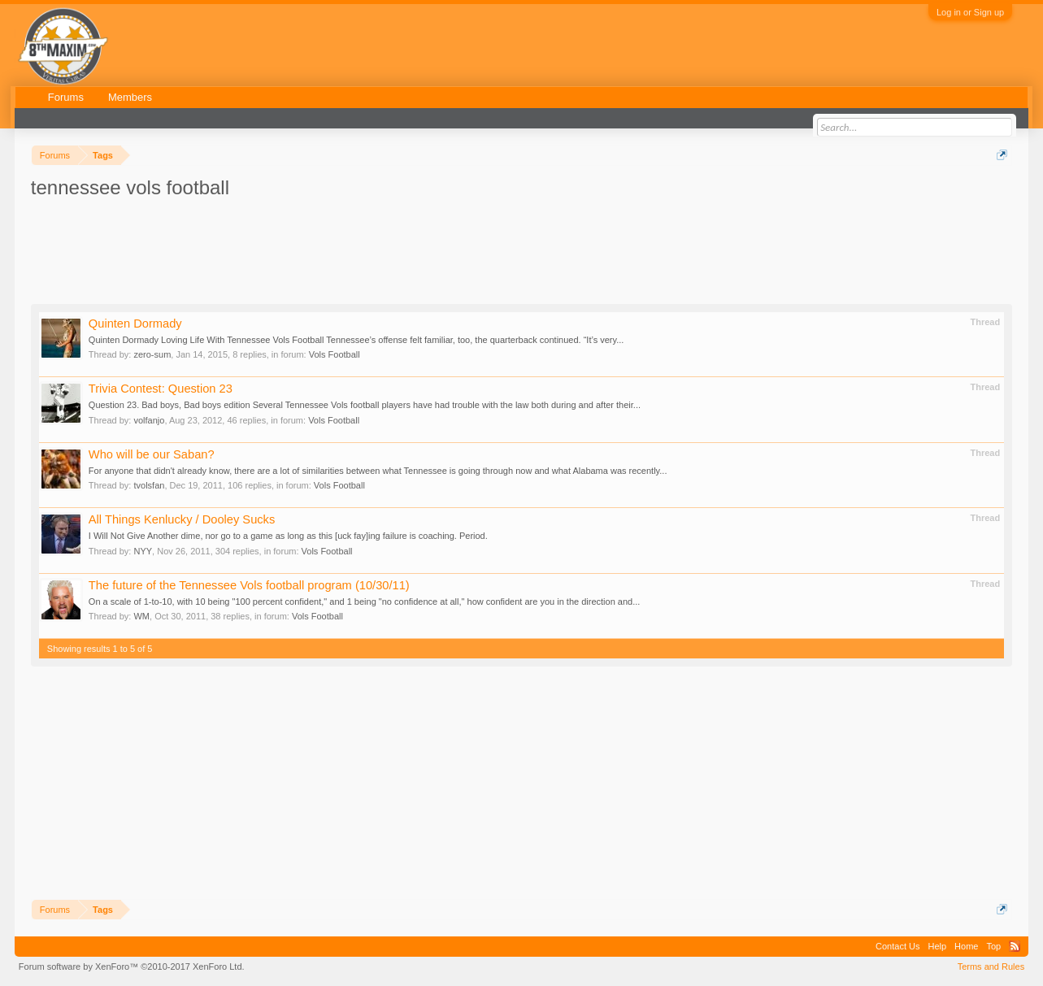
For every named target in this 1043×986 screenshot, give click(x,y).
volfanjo (148, 420)
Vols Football (334, 354)
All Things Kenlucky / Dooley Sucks (182, 519)
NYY (142, 551)
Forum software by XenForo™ (132, 966)
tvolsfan (148, 485)
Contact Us (897, 946)
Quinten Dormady (135, 323)
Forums (66, 97)
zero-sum (152, 354)
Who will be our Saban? (152, 454)
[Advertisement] (327, 246)
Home (966, 946)
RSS (1014, 946)
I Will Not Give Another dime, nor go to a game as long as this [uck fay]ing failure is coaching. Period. (288, 536)
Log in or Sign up (970, 12)
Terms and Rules (991, 966)
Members (130, 97)
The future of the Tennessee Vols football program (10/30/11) (249, 585)
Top (993, 946)
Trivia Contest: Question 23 (161, 388)
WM (141, 616)
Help (937, 946)
